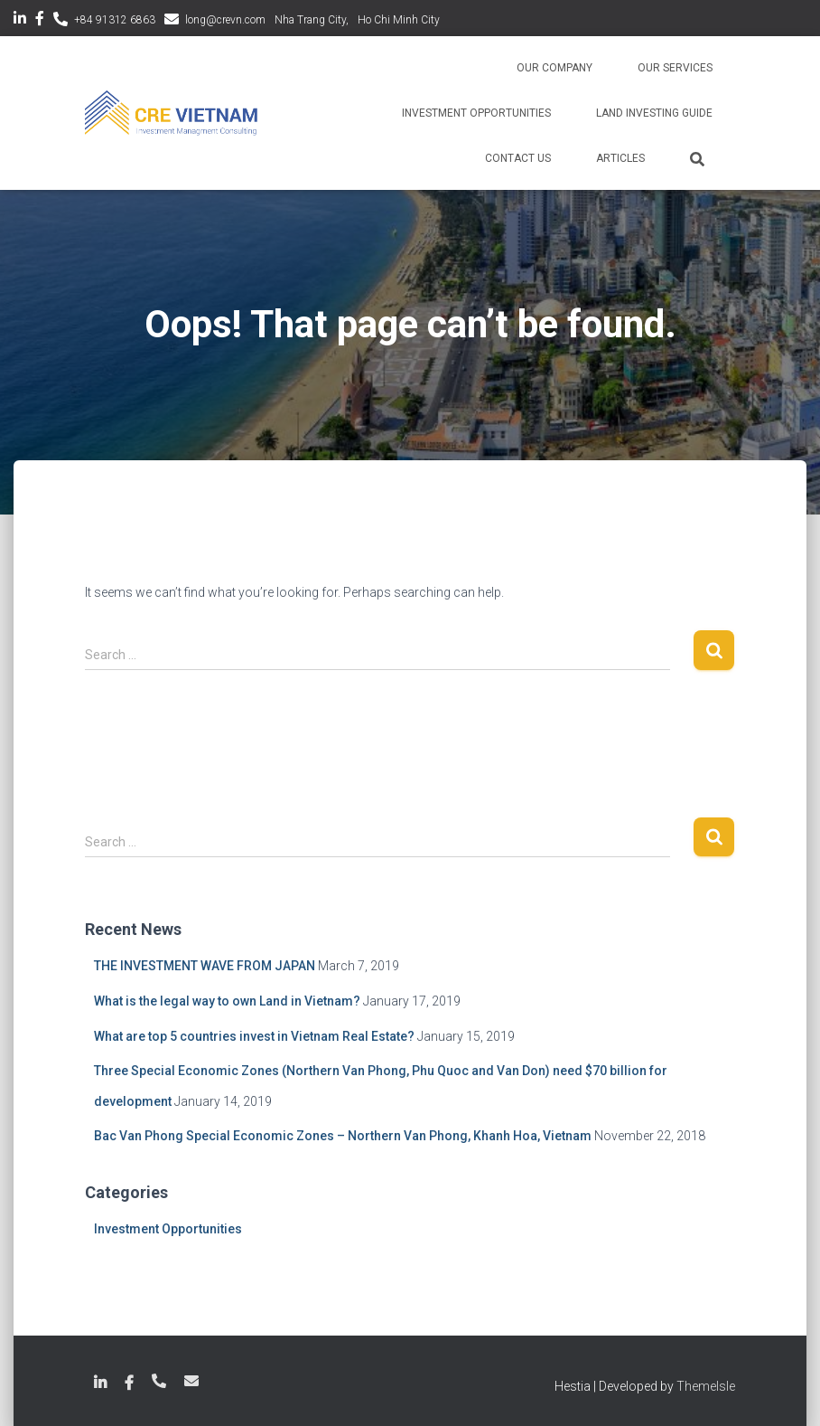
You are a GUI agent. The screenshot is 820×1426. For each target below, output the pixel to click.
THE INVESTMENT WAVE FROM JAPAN (204, 966)
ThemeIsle (705, 1386)
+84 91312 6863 (114, 20)
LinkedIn (20, 21)
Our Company (554, 67)
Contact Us (518, 158)
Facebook (39, 21)
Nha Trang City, (312, 20)
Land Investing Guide (654, 113)
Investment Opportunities (476, 113)
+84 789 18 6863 (159, 1381)
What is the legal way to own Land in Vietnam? (227, 1001)
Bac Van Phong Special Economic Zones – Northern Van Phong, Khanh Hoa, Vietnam (343, 1136)
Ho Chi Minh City (399, 20)
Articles (620, 158)
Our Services (675, 67)
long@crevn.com (225, 20)
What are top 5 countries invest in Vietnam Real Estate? (254, 1036)
